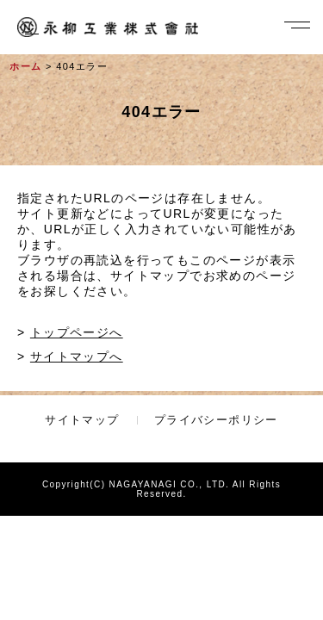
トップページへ (76, 332)
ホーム (25, 66)
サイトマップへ (76, 356)
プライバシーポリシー (216, 419)
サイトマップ (82, 419)
